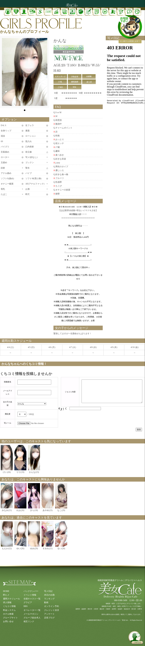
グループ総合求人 (32, 618)
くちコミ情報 (9, 606)
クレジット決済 (51, 610)
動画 (46, 602)
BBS (25, 606)
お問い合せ (8, 621)
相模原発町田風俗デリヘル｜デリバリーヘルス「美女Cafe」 (109, 620)
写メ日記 (48, 591)
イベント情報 (30, 595)
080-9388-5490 (120, 600)
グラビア (28, 602)
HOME (6, 591)
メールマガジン (31, 614)
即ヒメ (6, 595)
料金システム (9, 610)
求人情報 (7, 602)
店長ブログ (49, 618)
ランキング (49, 599)
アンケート (49, 614)
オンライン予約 (51, 606)
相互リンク (29, 621)
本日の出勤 (49, 595)
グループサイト (10, 618)
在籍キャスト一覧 (32, 599)
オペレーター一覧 (32, 610)
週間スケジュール (11, 599)
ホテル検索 (8, 614)
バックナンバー (31, 591)
